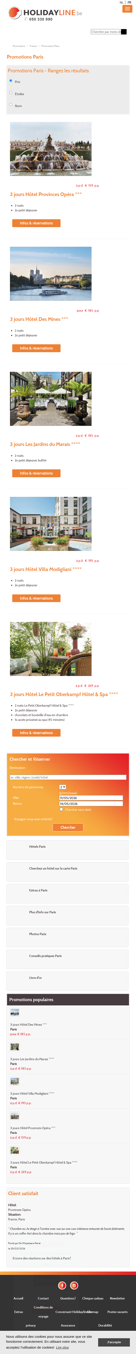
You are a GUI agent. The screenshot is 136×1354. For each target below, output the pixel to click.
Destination (17, 767)
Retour (17, 803)
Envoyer (46, 1310)
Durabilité (105, 1325)
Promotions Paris (50, 46)
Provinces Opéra (19, 1210)
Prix (17, 82)
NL (122, 2)
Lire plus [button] (62, 1347)
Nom (18, 106)
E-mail (46, 1293)
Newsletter (117, 1298)
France (33, 46)
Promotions (19, 46)
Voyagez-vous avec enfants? (33, 819)
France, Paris (16, 1219)
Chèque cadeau (92, 1298)
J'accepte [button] (114, 1342)
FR (129, 2)
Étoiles (19, 94)
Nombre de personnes (28, 787)
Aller (16, 797)
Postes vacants (117, 1312)
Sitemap (92, 1312)
